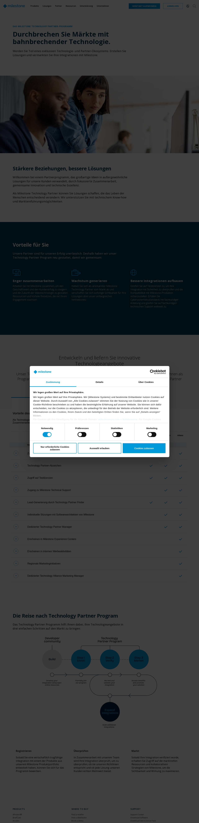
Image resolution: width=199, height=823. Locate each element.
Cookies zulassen (144, 448)
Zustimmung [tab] (53, 382)
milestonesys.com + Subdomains (117, 419)
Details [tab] (99, 382)
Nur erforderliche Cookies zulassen (55, 448)
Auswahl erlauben (99, 448)
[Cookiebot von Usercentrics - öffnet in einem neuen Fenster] (152, 372)
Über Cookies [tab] (146, 382)
